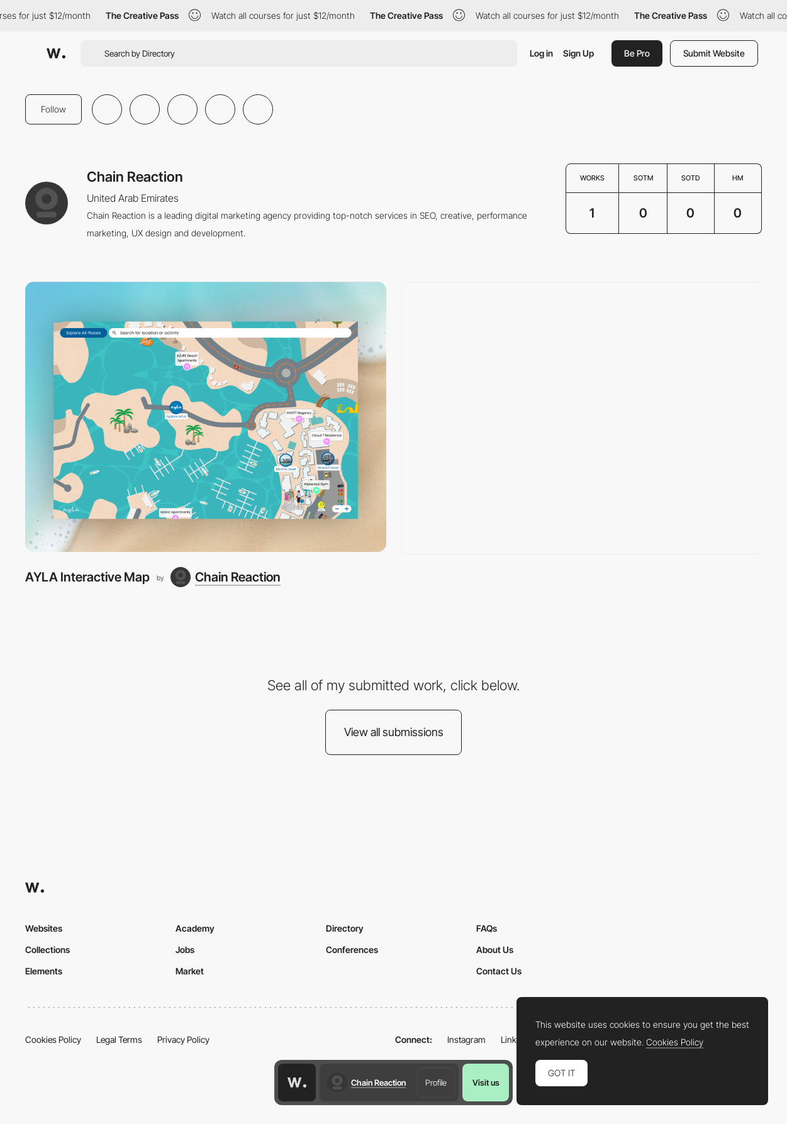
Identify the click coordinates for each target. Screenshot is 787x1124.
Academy (195, 928)
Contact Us (499, 971)
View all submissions (394, 732)
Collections (47, 949)
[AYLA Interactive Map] (205, 417)
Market (190, 971)
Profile (436, 1082)
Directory (345, 928)
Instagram (466, 1039)
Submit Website (714, 53)
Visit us (486, 1082)
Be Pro (637, 53)
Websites (43, 928)
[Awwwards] (56, 53)
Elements (43, 971)
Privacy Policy (183, 1039)
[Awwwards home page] (297, 1082)
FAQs (486, 928)
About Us (494, 949)
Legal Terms (119, 1039)
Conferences (352, 949)
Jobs (185, 949)
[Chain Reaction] (225, 577)
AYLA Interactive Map (87, 577)
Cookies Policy (53, 1039)
